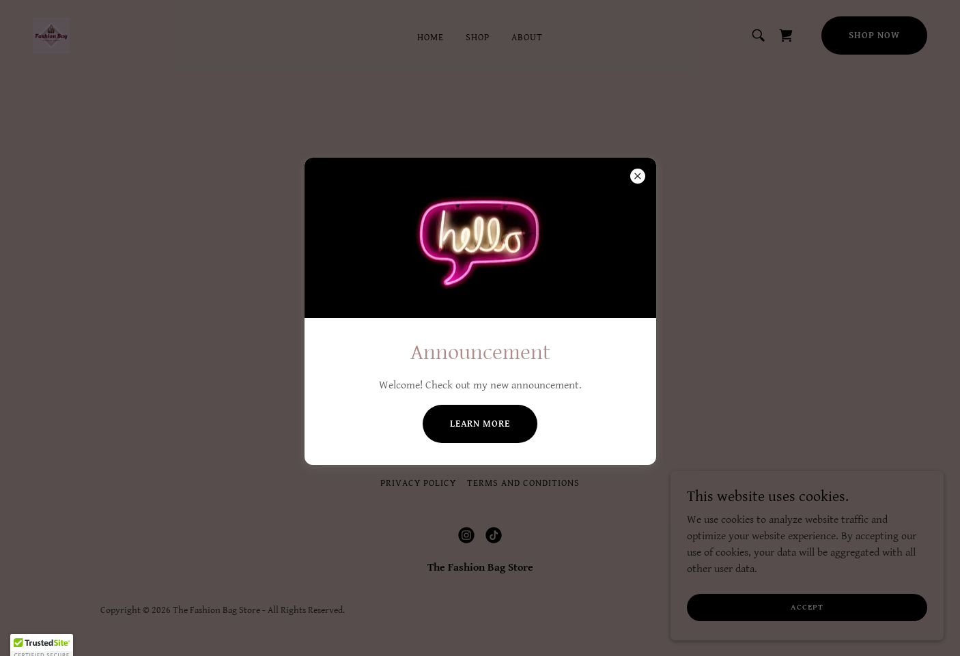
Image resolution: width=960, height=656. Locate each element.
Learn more (480, 423)
